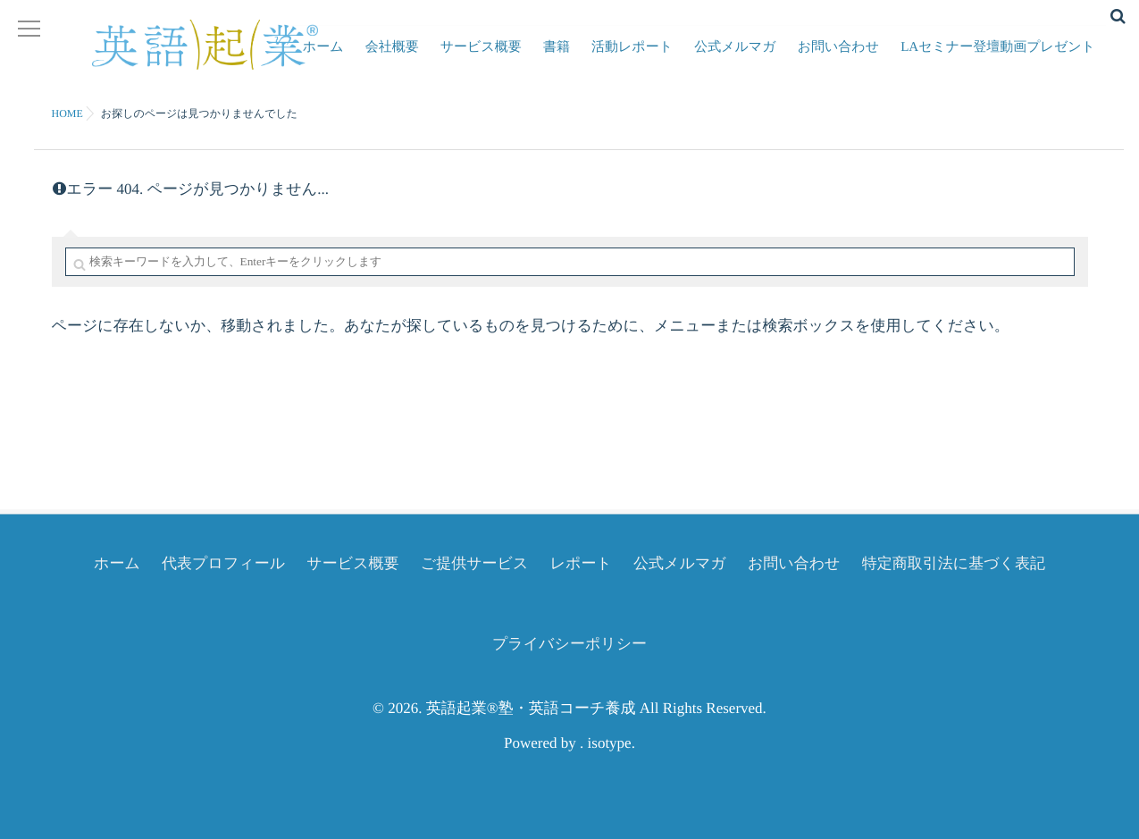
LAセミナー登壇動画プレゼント (999, 58)
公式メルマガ (742, 58)
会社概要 (410, 58)
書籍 (569, 58)
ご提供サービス (475, 563)
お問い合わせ (842, 58)
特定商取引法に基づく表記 (953, 563)
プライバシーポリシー (569, 643)
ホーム (343, 58)
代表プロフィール (223, 563)
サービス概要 (496, 58)
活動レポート (642, 58)
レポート (581, 563)
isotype (610, 742)
